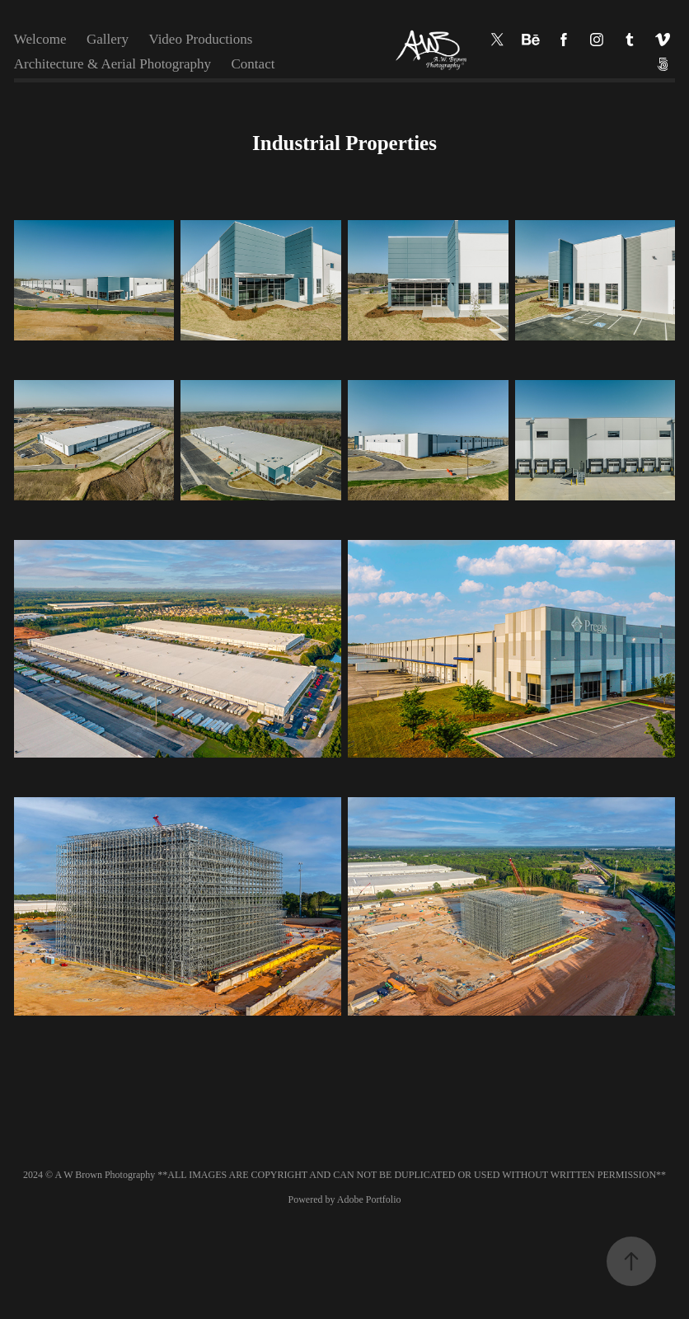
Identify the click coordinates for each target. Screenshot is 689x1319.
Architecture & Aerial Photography (112, 64)
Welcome (40, 39)
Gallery (108, 39)
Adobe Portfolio (369, 1199)
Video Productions (200, 39)
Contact (253, 64)
